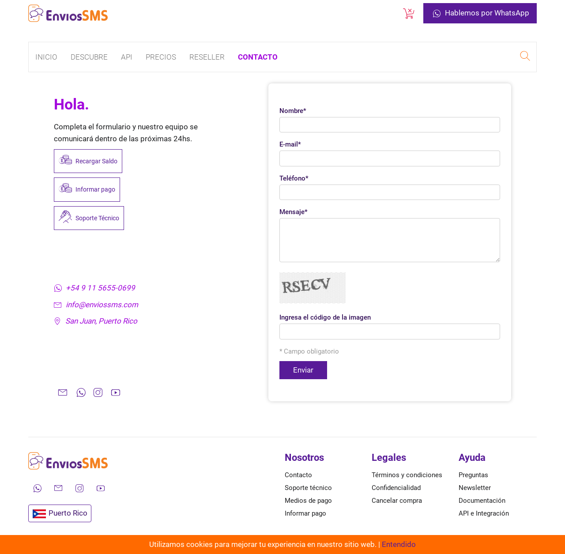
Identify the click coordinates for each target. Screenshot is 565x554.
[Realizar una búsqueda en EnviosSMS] (524, 57)
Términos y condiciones (407, 475)
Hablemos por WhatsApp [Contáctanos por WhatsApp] (480, 13)
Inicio (46, 57)
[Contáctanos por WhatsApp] (37, 488)
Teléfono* (294, 178)
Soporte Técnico (89, 218)
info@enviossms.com (96, 304)
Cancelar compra (397, 501)
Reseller (207, 57)
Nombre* (292, 111)
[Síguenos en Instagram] (79, 488)
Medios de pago (308, 501)
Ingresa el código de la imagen (325, 317)
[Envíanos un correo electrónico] (58, 488)
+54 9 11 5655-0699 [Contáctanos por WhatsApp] (94, 287)
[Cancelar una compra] (408, 13)
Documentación (482, 501)
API (126, 57)
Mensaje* (293, 212)
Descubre (89, 57)
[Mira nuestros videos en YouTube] (100, 488)
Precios (161, 57)
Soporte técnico (308, 488)
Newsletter (475, 488)
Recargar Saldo (88, 161)
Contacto (258, 57)
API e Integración (484, 513)
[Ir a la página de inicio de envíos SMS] (68, 13)
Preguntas (473, 475)
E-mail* (290, 144)
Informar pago (87, 189)
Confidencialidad (396, 488)
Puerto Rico (59, 513)
